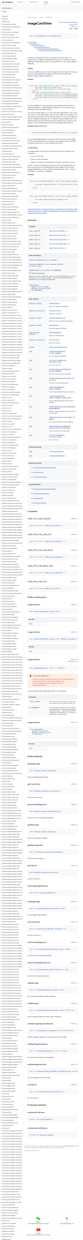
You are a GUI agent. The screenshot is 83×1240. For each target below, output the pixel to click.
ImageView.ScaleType (55, 428)
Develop (41, 17)
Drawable (39, 303)
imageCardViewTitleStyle (64, 209)
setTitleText (53, 435)
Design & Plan (33, 2)
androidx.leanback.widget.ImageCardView (50, 50)
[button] (11, 24)
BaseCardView (57, 36)
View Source (72, 24)
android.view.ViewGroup (38, 45)
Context (47, 260)
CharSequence (40, 311)
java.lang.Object (32, 42)
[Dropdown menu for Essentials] (25, 2)
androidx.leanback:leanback (70, 22)
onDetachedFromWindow (56, 456)
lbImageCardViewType (49, 209)
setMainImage (53, 387)
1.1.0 (76, 26)
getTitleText (53, 340)
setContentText (54, 360)
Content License (70, 1146)
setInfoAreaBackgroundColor (58, 378)
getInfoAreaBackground (56, 318)
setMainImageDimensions (57, 417)
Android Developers (32, 17)
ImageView (54, 57)
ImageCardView (42, 36)
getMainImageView (54, 332)
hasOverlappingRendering (57, 347)
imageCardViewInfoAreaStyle (37, 213)
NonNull (42, 260)
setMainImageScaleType (56, 426)
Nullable (61, 264)
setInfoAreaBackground (56, 369)
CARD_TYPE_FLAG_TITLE (56, 248)
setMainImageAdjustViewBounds (59, 407)
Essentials (20, 2)
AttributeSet (33, 266)
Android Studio (75, 2)
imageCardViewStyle (34, 209)
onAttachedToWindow (55, 451)
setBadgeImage (54, 351)
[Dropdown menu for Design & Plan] (39, 2)
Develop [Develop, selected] (46, 2)
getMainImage (53, 325)
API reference (7, 8)
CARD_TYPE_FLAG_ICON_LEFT (57, 235)
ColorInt (72, 378)
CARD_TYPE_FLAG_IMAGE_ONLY (57, 244)
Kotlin (70, 29)
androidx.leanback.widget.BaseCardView (48, 49)
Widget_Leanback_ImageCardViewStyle (40, 76)
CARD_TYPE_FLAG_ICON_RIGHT (58, 239)
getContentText (54, 311)
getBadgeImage (54, 303)
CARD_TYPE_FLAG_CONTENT (57, 231)
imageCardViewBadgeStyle (51, 211)
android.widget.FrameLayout (42, 47)
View (30, 624)
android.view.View (34, 44)
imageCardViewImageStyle (68, 211)
